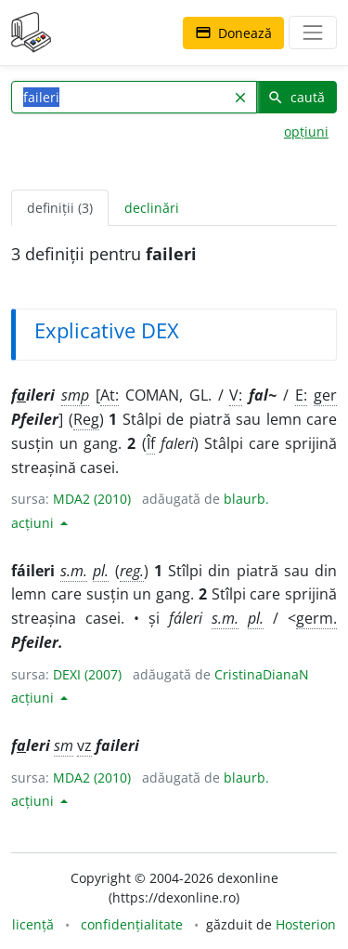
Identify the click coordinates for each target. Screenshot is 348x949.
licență (33, 924)
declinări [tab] (151, 208)
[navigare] (313, 32)
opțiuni (306, 131)
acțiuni (34, 523)
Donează (233, 33)
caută (296, 97)
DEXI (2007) (87, 674)
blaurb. (246, 498)
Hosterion (306, 924)
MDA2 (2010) (92, 498)
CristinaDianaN (261, 674)
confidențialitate (132, 924)
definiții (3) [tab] (60, 208)
